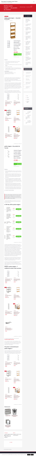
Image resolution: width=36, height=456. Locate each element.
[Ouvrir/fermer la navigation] (34, 2)
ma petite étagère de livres (9, 337)
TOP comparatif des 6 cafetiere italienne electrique (28, 32)
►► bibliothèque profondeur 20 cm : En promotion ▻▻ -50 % (28, 28)
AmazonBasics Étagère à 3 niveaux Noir (8, 222)
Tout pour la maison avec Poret (9, 1)
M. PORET (6, 20)
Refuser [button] (32, 454)
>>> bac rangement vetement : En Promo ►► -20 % (28, 63)
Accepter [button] (29, 454)
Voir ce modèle (20, 54)
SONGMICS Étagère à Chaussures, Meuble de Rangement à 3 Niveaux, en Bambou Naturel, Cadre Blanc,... (8, 229)
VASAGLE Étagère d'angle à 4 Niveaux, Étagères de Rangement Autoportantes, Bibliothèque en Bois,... (8, 237)
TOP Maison (11, 20)
